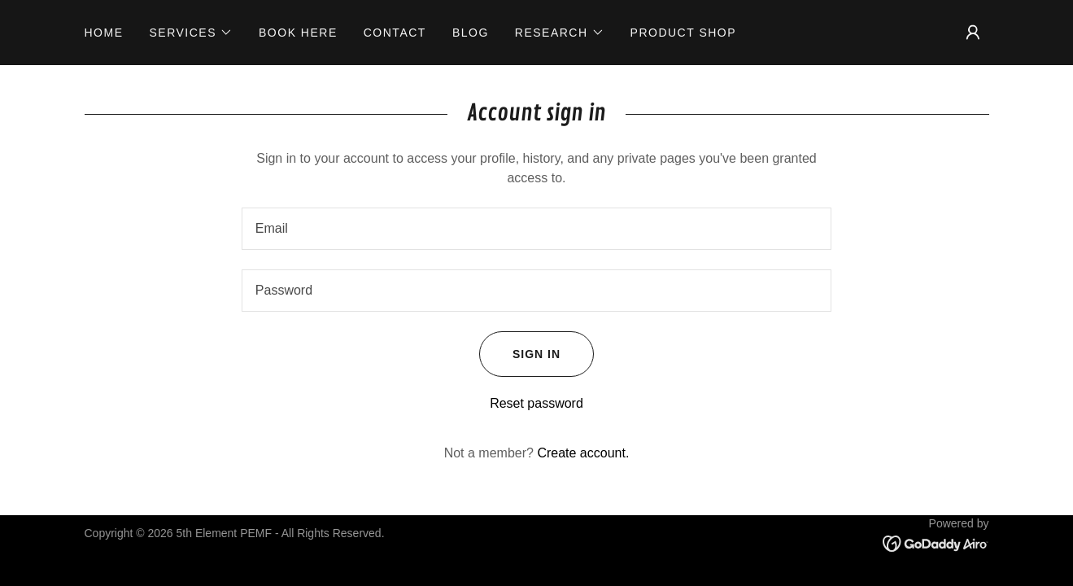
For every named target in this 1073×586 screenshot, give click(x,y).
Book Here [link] (298, 32)
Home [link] (104, 32)
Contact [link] (395, 32)
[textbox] (536, 229)
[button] (191, 32)
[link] (936, 542)
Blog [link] (470, 32)
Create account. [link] (583, 453)
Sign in (519, 354)
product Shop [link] (683, 32)
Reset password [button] (536, 403)
